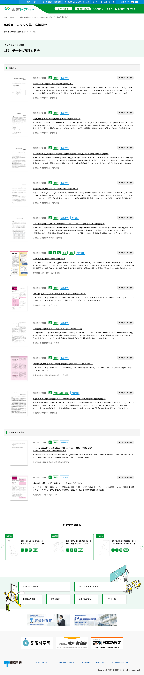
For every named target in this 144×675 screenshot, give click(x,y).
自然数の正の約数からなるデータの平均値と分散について (58, 189)
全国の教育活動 (86, 599)
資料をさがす (63, 8)
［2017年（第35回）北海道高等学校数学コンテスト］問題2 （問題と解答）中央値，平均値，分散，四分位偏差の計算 (67, 450)
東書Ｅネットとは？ (103, 8)
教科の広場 (83, 8)
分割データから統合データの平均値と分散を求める (55, 84)
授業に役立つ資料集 (32, 586)
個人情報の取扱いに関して (129, 660)
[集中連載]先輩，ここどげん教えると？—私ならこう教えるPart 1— (62, 483)
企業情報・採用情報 (52, 2)
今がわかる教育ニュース (90, 586)
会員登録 (120, 8)
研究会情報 (56, 599)
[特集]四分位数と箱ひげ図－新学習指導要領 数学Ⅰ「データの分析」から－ (66, 364)
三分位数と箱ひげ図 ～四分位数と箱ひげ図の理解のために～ (59, 119)
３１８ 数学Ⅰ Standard (44, 17)
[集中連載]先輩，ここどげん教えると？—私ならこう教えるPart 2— (62, 294)
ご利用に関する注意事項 (69, 660)
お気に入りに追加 (125, 78)
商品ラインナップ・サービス (77, 2)
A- (132, 2)
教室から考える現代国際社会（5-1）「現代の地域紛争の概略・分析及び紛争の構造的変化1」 (74, 399)
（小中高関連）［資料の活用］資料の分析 (51, 259)
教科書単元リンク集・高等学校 (21, 17)
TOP (6, 17)
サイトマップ (107, 660)
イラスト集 (113, 599)
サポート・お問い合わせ (103, 2)
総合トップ (30, 2)
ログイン (132, 8)
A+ (136, 2)
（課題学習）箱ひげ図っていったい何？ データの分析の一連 (60, 329)
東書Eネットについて (44, 660)
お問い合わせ (90, 660)
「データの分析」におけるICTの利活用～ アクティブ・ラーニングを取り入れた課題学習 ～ (73, 224)
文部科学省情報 (30, 599)
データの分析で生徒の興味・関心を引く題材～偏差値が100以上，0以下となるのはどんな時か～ (75, 154)
